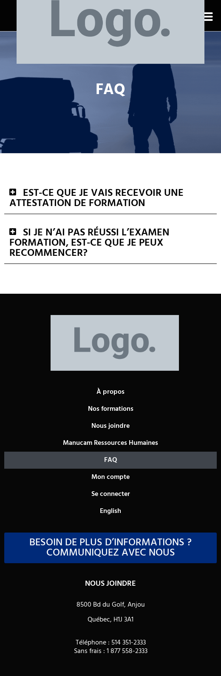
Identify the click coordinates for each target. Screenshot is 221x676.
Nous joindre (110, 426)
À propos (110, 392)
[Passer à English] (110, 511)
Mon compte (110, 477)
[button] (206, 16)
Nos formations (110, 409)
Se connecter (110, 494)
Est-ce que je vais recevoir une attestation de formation (96, 198)
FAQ (110, 460)
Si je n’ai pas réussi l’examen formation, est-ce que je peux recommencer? (89, 243)
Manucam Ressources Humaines (110, 443)
